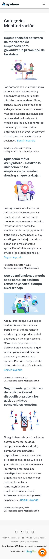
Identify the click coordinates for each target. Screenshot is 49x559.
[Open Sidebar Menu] (43, 4)
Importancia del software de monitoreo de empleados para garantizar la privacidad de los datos (24, 46)
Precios (29, 538)
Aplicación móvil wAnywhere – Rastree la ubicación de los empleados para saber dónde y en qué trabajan (22, 167)
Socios (21, 538)
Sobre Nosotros (9, 538)
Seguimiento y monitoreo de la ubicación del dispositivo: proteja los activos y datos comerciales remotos (23, 396)
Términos (14, 542)
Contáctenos (39, 538)
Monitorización (31, 151)
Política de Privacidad (29, 542)
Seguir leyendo (26, 140)
